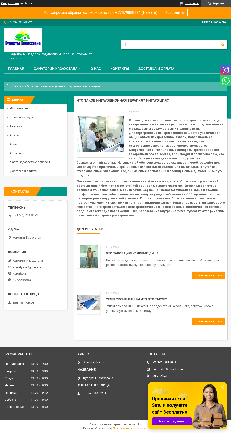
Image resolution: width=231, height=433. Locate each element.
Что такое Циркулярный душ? (132, 253)
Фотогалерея (19, 108)
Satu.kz (136, 424)
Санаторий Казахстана (56, 68)
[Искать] (222, 44)
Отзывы (15, 153)
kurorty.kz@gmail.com (28, 267)
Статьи (18, 86)
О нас (96, 68)
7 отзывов (192, 3)
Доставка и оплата (156, 68)
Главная (16, 68)
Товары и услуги (21, 117)
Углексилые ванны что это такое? (136, 299)
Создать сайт (10, 3)
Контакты (120, 68)
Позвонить (174, 12)
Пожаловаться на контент (130, 428)
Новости (16, 126)
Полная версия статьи (208, 275)
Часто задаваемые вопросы (30, 162)
